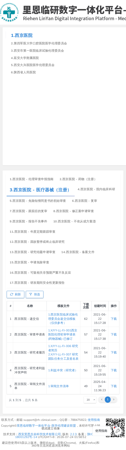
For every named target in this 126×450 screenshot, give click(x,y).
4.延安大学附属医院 (25, 58)
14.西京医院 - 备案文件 (77, 252)
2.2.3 (73, 434)
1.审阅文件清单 (58, 386)
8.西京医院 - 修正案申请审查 (73, 211)
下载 (114, 319)
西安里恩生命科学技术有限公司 (39, 434)
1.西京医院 (21, 35)
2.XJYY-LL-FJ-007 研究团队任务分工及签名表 (63, 356)
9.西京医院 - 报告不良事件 (28, 221)
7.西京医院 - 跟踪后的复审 (28, 211)
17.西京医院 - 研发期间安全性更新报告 (37, 283)
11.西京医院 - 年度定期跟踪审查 (32, 232)
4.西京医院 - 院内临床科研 (96, 189)
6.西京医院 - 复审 (84, 201)
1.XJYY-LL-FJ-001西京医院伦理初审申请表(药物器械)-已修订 (62, 334)
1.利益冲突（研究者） (63, 370)
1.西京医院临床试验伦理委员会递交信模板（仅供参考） (63, 319)
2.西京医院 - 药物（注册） (78, 179)
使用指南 (94, 420)
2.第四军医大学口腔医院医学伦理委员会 (39, 43)
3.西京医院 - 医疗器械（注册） (41, 190)
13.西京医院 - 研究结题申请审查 (32, 252)
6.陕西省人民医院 (23, 72)
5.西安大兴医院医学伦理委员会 (32, 65)
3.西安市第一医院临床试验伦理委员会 (37, 51)
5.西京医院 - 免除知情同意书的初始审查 (38, 201)
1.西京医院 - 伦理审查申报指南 (32, 179)
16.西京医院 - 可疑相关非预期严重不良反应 (40, 273)
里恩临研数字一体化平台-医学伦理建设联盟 (46, 426)
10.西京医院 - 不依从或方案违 (74, 221)
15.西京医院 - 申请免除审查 (29, 262)
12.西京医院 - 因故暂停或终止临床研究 (37, 242)
